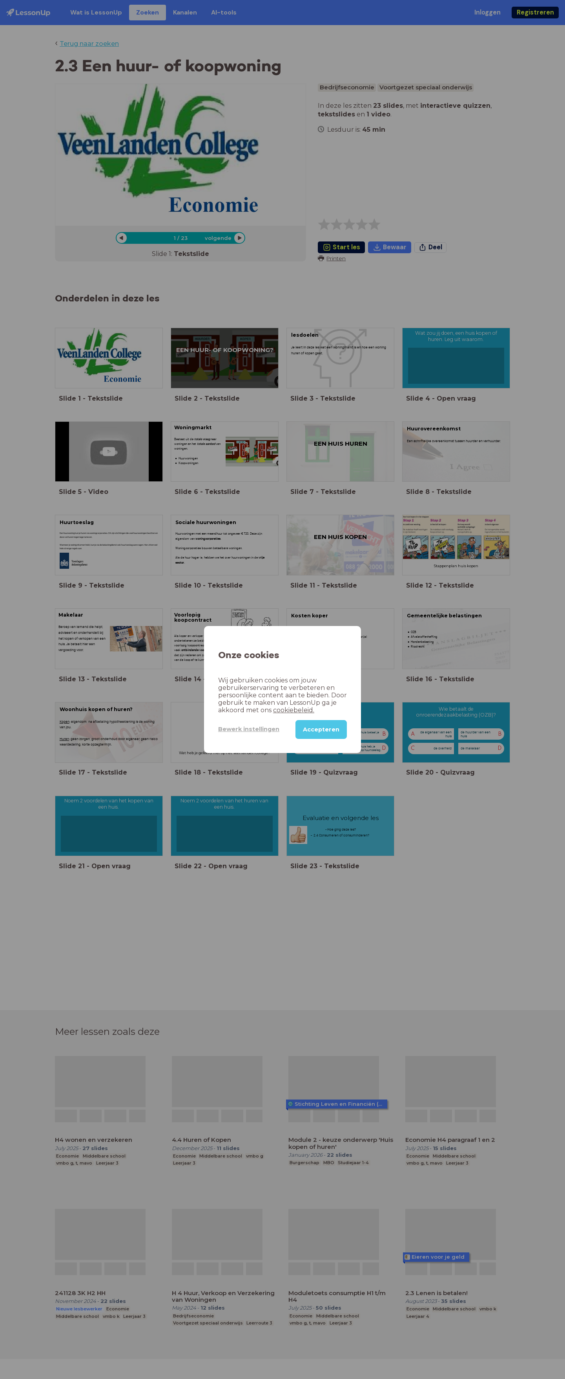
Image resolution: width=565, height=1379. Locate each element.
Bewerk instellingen (248, 729)
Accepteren (321, 729)
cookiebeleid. (293, 710)
